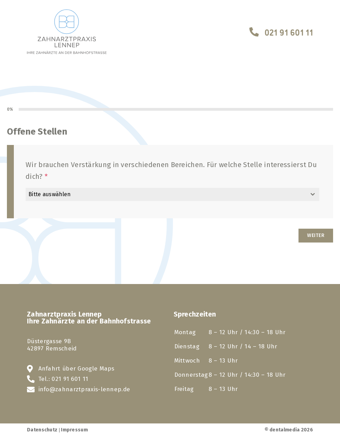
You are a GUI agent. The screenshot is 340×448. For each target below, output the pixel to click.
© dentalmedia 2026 (289, 430)
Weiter (315, 235)
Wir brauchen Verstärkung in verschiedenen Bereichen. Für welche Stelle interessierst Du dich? (171, 171)
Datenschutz (42, 430)
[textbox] (166, 194)
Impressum (74, 430)
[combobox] (172, 194)
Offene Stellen (37, 131)
